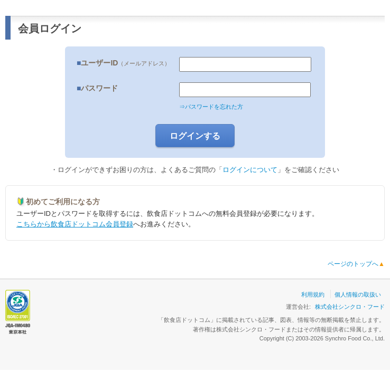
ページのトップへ (356, 264)
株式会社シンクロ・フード (350, 306)
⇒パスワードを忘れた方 (211, 106)
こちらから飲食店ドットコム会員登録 (74, 224)
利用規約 (312, 294)
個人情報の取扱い (358, 294)
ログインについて (249, 170)
